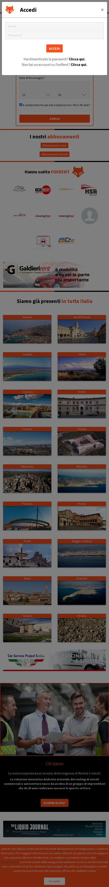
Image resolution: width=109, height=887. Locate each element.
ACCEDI (54, 48)
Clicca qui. (77, 59)
